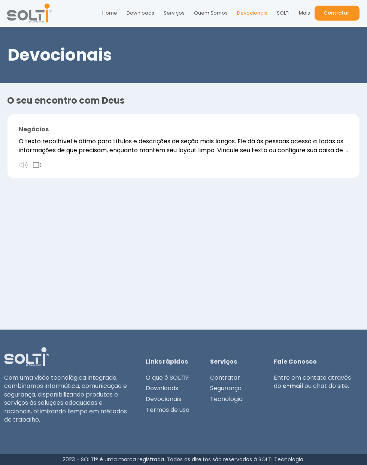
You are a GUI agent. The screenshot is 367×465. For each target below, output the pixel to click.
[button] (337, 13)
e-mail (293, 386)
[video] (37, 165)
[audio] (23, 165)
